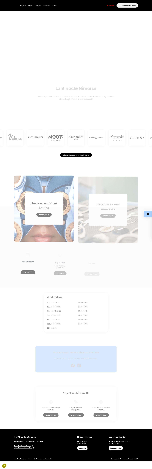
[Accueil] (17, 5)
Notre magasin (19, 449)
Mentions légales (19, 466)
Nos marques (30, 449)
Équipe (36, 5)
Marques (43, 5)
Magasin (28, 5)
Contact (60, 5)
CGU (29, 466)
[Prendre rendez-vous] (127, 5)
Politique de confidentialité (43, 466)
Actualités (52, 5)
